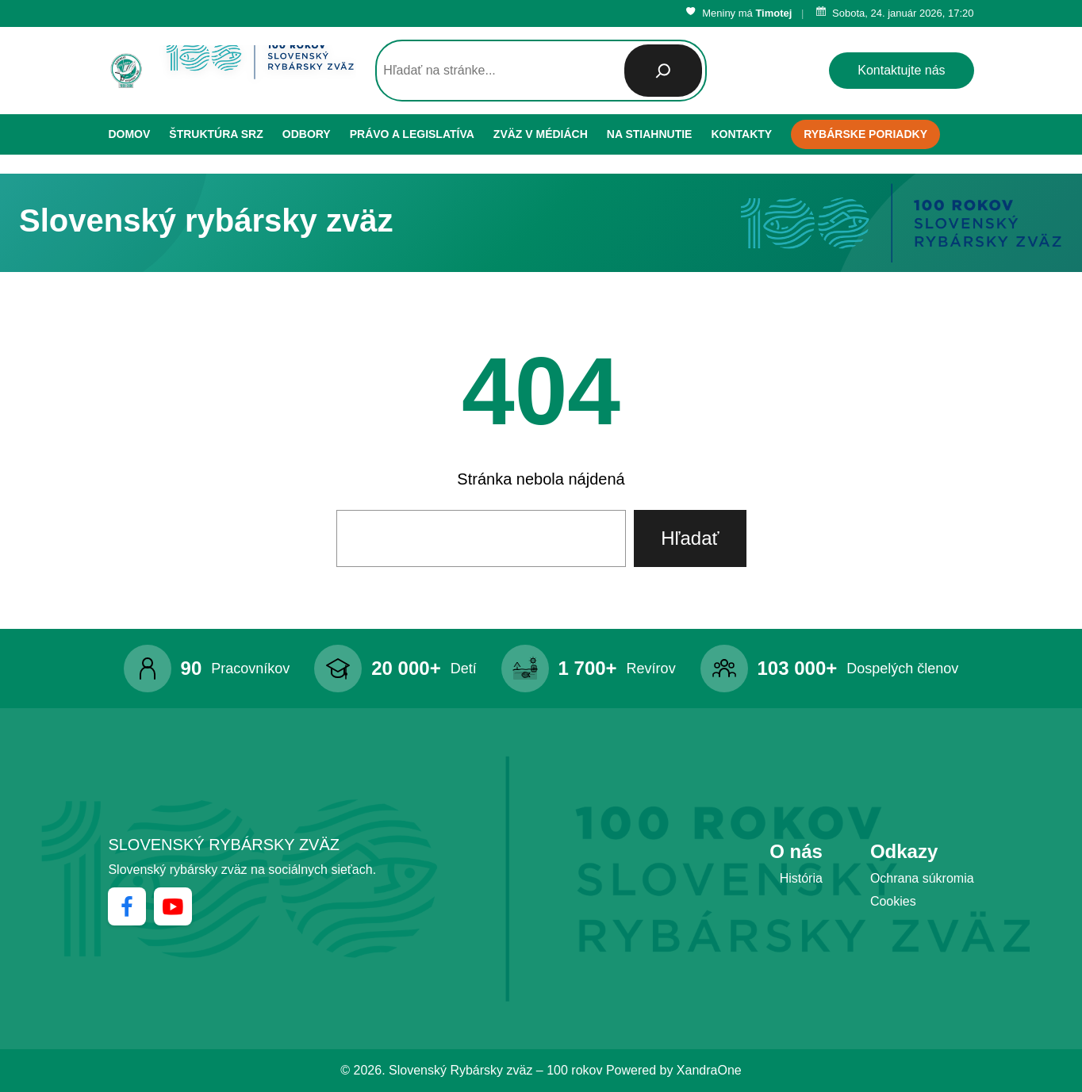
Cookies (893, 901)
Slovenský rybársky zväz (224, 844)
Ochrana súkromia (922, 878)
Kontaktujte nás (901, 70)
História (801, 878)
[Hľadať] (663, 70)
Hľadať (690, 538)
